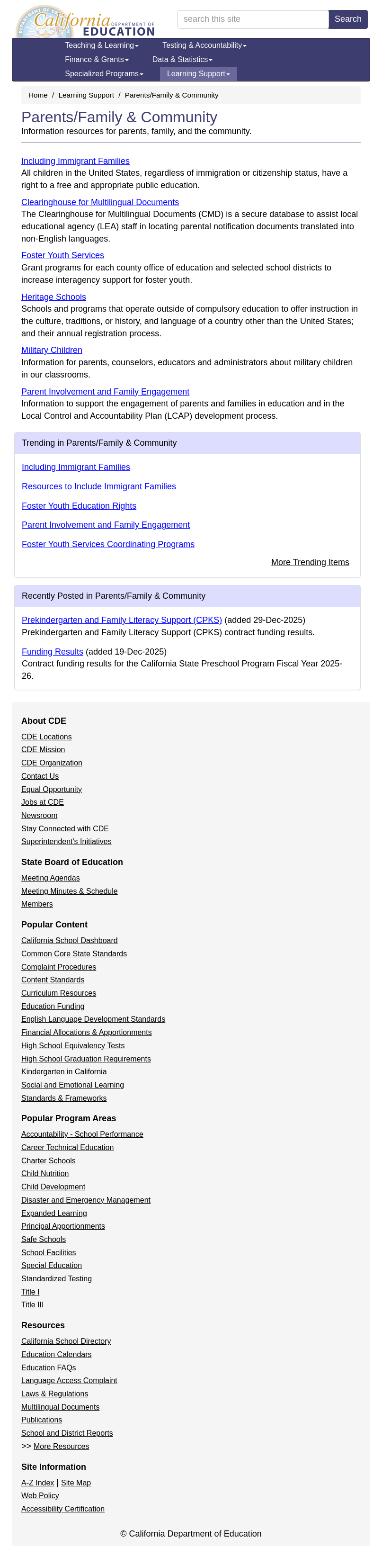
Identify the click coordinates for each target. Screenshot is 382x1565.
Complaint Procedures (58, 967)
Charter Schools (48, 1161)
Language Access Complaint (69, 1380)
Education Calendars (56, 1354)
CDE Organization (51, 763)
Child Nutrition (45, 1173)
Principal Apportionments (63, 1226)
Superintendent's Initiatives (66, 841)
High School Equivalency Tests (73, 1046)
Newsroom (39, 815)
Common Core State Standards (74, 954)
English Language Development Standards (93, 1019)
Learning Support (198, 74)
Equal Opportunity (51, 789)
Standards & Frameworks (64, 1098)
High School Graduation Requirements (86, 1059)
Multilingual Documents (60, 1407)
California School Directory (66, 1341)
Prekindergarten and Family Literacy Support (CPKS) (122, 620)
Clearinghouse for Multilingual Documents (100, 202)
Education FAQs (48, 1368)
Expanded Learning (54, 1213)
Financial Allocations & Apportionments (86, 1032)
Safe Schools (43, 1239)
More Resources (61, 1446)
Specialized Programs (104, 74)
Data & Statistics (182, 59)
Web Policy (40, 1496)
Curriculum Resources (58, 993)
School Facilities (48, 1253)
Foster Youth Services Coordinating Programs (108, 544)
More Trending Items (310, 562)
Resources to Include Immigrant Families (99, 486)
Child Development (53, 1187)
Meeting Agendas (50, 878)
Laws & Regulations (54, 1394)
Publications (41, 1420)
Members (37, 904)
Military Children (51, 350)
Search (348, 19)
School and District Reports (67, 1433)
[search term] (253, 19)
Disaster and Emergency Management (86, 1200)
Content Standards (52, 980)
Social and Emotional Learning (72, 1085)
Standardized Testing (56, 1279)
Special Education (51, 1265)
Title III (32, 1305)
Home (38, 95)
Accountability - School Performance (82, 1134)
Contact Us (40, 776)
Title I (30, 1292)
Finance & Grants (97, 59)
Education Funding (52, 1006)
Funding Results (52, 652)
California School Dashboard (69, 940)
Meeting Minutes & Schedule (69, 891)
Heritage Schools (53, 297)
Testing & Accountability (204, 45)
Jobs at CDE (42, 802)
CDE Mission (43, 750)
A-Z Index (37, 1483)
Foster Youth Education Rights (79, 506)
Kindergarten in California (64, 1072)
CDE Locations (46, 737)
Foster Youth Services (62, 255)
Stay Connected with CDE (65, 829)
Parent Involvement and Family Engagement (105, 391)
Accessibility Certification (63, 1509)
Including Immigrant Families (75, 161)
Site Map (76, 1483)
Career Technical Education (67, 1147)
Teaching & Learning (102, 45)
